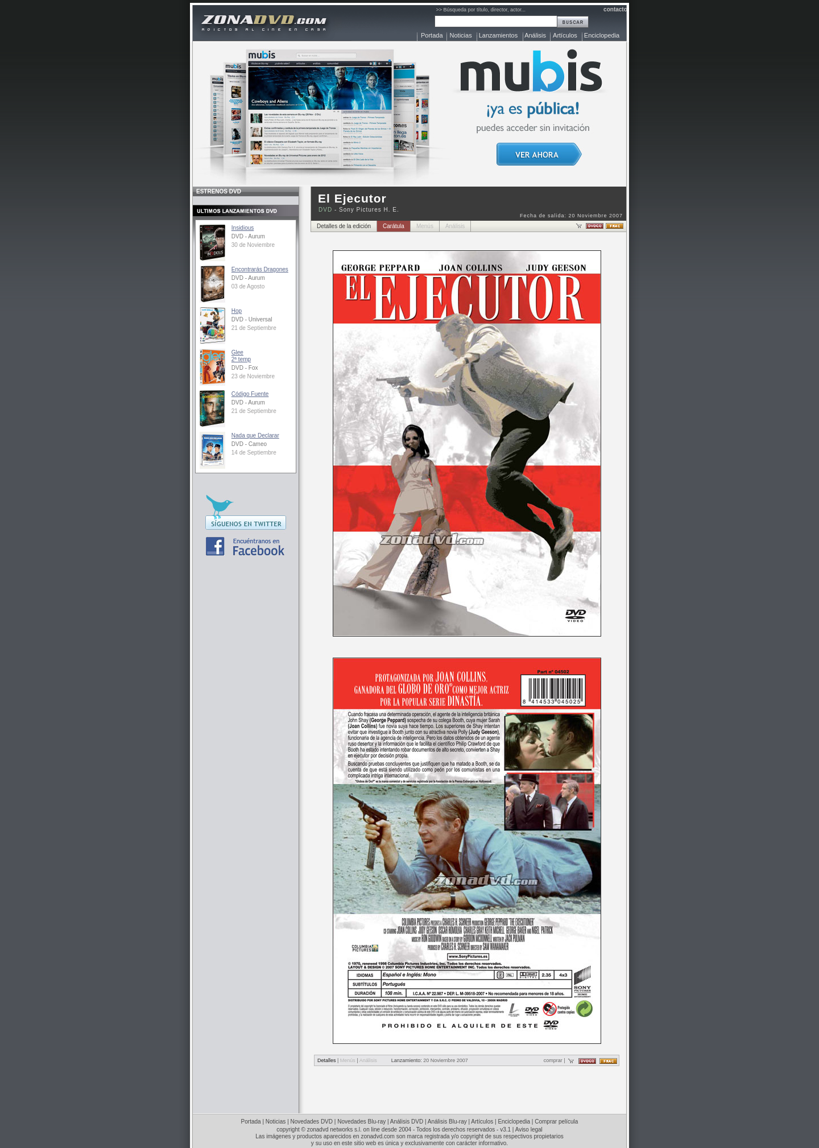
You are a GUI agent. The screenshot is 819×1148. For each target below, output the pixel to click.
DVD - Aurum (248, 236)
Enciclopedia (601, 35)
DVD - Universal (251, 319)
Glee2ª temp (241, 355)
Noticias (461, 35)
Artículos (565, 35)
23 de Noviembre (253, 376)
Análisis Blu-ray (447, 1121)
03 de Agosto (247, 286)
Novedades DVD (312, 1121)
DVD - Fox (244, 368)
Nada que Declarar (255, 435)
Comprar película (556, 1121)
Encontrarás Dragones (259, 269)
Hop (236, 311)
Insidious (242, 228)
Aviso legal (529, 1129)
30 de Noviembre (253, 245)
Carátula (393, 226)
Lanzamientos (498, 35)
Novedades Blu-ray (361, 1121)
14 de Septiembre (253, 452)
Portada (432, 35)
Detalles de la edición (344, 226)
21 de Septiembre (253, 328)
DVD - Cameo (249, 444)
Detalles (326, 1060)
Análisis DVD (406, 1121)
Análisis (535, 35)
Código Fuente (250, 394)
